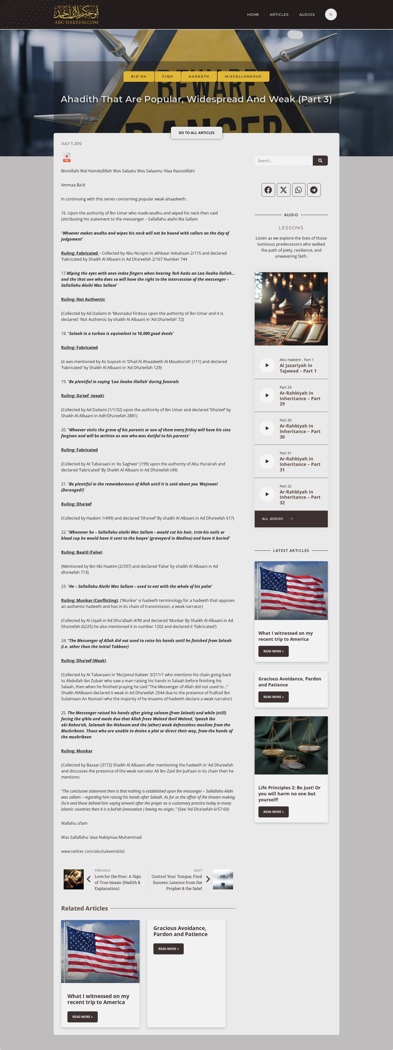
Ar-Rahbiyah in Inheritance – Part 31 (300, 464)
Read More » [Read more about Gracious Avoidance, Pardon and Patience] (168, 949)
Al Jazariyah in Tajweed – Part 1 (298, 368)
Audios (307, 14)
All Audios (277, 519)
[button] (268, 190)
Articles (279, 14)
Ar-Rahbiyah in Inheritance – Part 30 (300, 431)
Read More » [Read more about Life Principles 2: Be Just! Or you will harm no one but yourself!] (273, 812)
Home (253, 14)
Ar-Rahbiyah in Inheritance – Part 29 (300, 398)
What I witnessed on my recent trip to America (98, 999)
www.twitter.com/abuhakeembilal (93, 851)
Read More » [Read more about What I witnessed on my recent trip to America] (82, 1017)
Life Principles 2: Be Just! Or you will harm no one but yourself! (289, 794)
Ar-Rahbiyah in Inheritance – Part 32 (300, 497)
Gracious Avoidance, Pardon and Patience (180, 931)
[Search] (320, 161)
